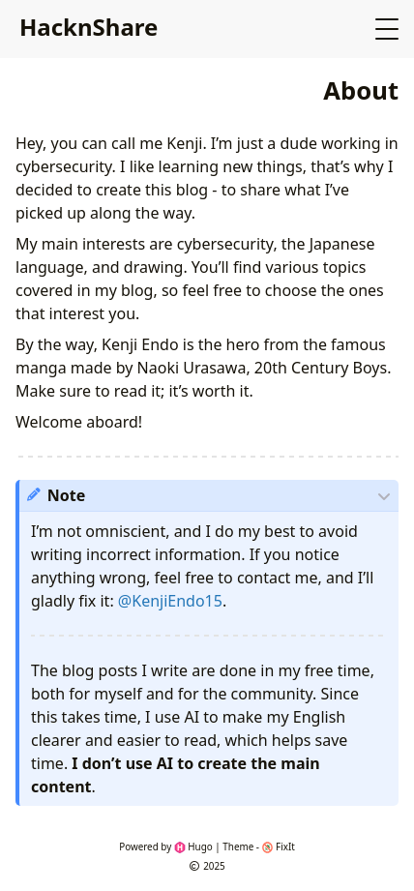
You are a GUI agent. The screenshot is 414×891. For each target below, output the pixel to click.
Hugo (193, 846)
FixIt (278, 846)
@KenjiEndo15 (170, 600)
